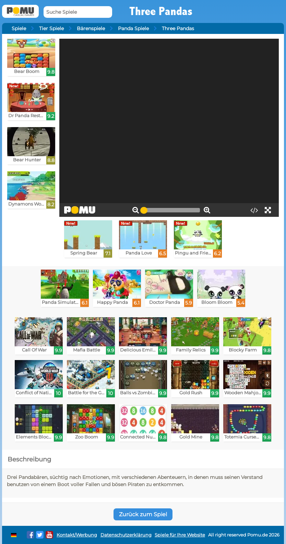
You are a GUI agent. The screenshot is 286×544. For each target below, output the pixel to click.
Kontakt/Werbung (77, 534)
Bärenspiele (91, 28)
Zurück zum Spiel (143, 514)
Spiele (19, 28)
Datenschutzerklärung (126, 534)
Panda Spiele (133, 28)
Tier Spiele (51, 28)
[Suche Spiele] (78, 12)
